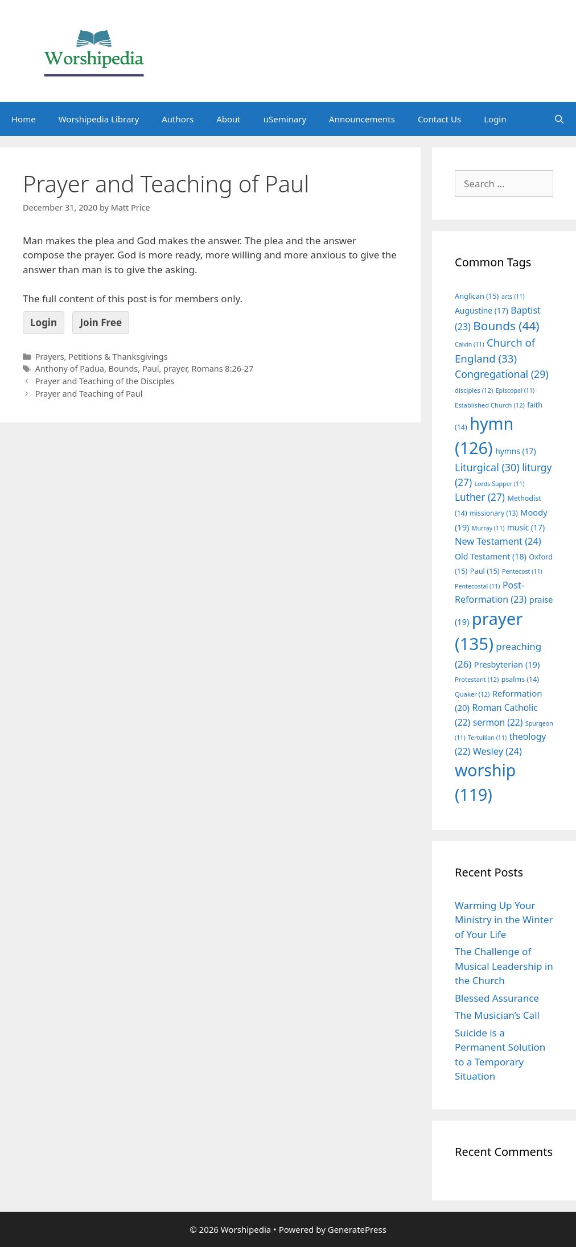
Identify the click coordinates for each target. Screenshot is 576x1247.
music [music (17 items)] (526, 527)
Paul (150, 368)
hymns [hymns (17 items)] (515, 451)
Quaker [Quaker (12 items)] (472, 694)
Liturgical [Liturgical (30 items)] (487, 467)
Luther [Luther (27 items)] (480, 497)
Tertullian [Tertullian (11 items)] (487, 738)
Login (495, 119)
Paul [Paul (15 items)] (485, 571)
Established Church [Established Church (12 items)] (490, 405)
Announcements (362, 119)
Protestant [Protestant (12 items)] (477, 679)
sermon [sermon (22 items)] (498, 722)
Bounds (123, 368)
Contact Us (439, 119)
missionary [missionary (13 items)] (494, 512)
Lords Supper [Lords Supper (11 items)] (499, 484)
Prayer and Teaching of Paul (89, 393)
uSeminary (285, 119)
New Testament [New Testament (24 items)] (498, 541)
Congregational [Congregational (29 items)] (502, 374)
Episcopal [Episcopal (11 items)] (515, 390)
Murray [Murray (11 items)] (488, 528)
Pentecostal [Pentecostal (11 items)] (477, 586)
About (228, 119)
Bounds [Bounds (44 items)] (506, 326)
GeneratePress (357, 1229)
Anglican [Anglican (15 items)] (477, 296)
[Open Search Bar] (559, 119)
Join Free (101, 322)
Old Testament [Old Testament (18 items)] (490, 556)
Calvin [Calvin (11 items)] (469, 344)
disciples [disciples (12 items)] (474, 390)
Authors (178, 119)
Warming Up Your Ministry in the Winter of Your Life (504, 920)
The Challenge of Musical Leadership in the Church (504, 966)
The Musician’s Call (497, 1015)
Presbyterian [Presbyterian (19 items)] (507, 664)
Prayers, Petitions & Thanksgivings (101, 356)
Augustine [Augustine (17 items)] (481, 310)
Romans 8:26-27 (222, 368)
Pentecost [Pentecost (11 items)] (522, 571)
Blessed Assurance (497, 998)
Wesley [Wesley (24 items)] (497, 751)
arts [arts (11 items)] (513, 297)
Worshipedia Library (99, 119)
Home (23, 119)
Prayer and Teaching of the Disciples (105, 381)
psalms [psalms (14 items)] (520, 679)
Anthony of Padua (69, 368)
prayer (175, 368)
